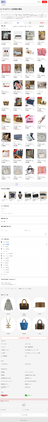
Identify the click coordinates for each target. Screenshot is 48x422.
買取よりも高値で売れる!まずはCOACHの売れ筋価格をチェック (24, 283)
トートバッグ (4, 107)
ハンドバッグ (27, 159)
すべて (6, 22)
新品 (18, 22)
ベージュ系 (24, 251)
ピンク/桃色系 (24, 262)
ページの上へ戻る (24, 414)
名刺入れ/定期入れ (28, 57)
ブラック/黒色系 (24, 242)
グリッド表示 (28, 26)
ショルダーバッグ (40, 90)
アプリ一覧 (27, 409)
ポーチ (14, 90)
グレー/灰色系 (24, 246)
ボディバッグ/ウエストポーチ (30, 142)
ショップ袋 (3, 159)
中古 (30, 22)
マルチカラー (24, 274)
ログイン (39, 1)
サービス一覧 (3, 409)
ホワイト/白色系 (24, 244)
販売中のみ (15, 26)
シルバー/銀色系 (24, 269)
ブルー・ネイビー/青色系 (24, 255)
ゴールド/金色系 (24, 272)
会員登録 (44, 1)
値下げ (42, 22)
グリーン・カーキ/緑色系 (24, 253)
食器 (38, 142)
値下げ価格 (24, 221)
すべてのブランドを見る (24, 337)
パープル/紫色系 (24, 258)
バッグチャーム (16, 74)
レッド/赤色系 (24, 265)
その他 (3, 57)
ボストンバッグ (28, 175)
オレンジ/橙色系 (24, 267)
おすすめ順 (21, 26)
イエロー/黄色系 (24, 260)
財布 (38, 57)
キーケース (15, 57)
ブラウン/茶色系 (24, 249)
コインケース (27, 90)
